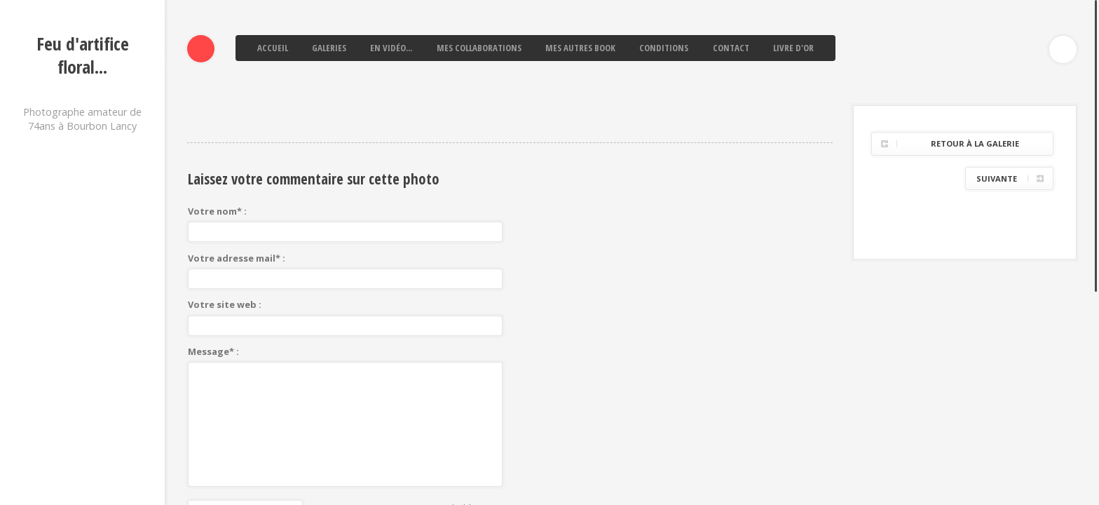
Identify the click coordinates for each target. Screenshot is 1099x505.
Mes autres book (580, 47)
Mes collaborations (479, 47)
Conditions (663, 47)
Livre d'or (793, 47)
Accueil (272, 47)
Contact (731, 47)
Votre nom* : (217, 113)
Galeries (329, 47)
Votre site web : (224, 206)
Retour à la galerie (975, 45)
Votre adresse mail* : (236, 160)
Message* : (213, 253)
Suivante (996, 80)
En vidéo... (391, 47)
